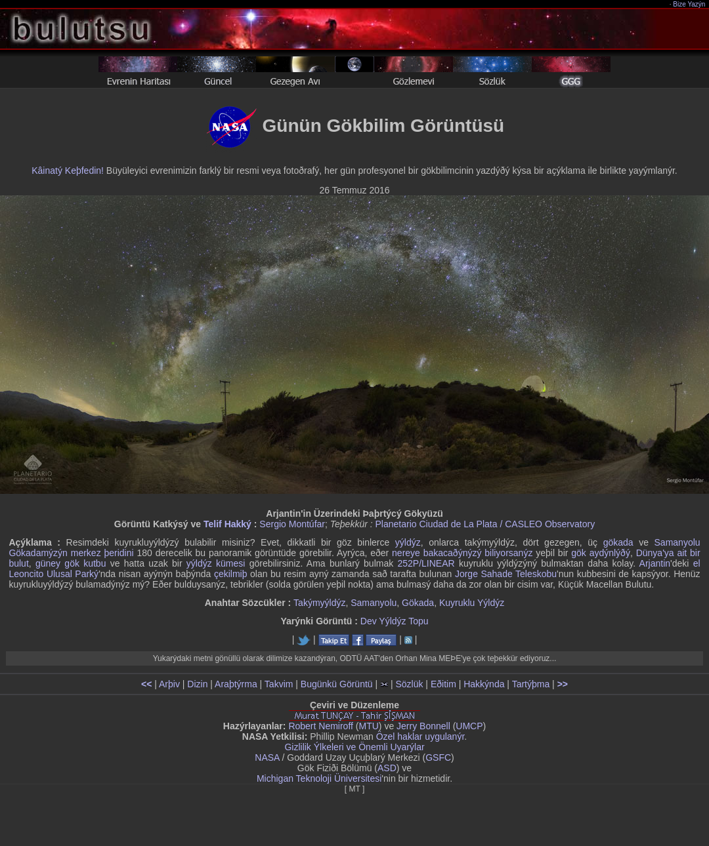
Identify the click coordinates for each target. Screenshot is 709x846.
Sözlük (409, 684)
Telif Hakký (227, 524)
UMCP (469, 726)
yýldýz (408, 542)
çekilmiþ (230, 574)
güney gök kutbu (70, 563)
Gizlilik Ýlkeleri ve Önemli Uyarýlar (354, 747)
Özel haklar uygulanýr (420, 736)
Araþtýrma (236, 684)
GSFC (438, 757)
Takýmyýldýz (319, 602)
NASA (267, 757)
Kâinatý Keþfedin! (68, 170)
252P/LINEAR (425, 563)
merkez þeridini (102, 553)
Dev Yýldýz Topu (394, 621)
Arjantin (654, 563)
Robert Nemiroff (320, 726)
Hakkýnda (483, 684)
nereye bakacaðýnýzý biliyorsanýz (462, 553)
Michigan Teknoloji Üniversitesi (319, 778)
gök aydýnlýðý (600, 553)
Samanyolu (374, 602)
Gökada (418, 602)
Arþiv (169, 684)
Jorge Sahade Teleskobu (506, 574)
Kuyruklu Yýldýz (471, 602)
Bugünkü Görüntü (337, 684)
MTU (369, 726)
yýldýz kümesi (216, 563)
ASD (387, 768)
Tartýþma (531, 684)
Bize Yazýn (690, 4)
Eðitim (443, 684)
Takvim (279, 684)
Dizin (197, 684)
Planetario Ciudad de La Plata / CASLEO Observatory (485, 524)
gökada (618, 542)
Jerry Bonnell (423, 726)
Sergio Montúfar (292, 524)
